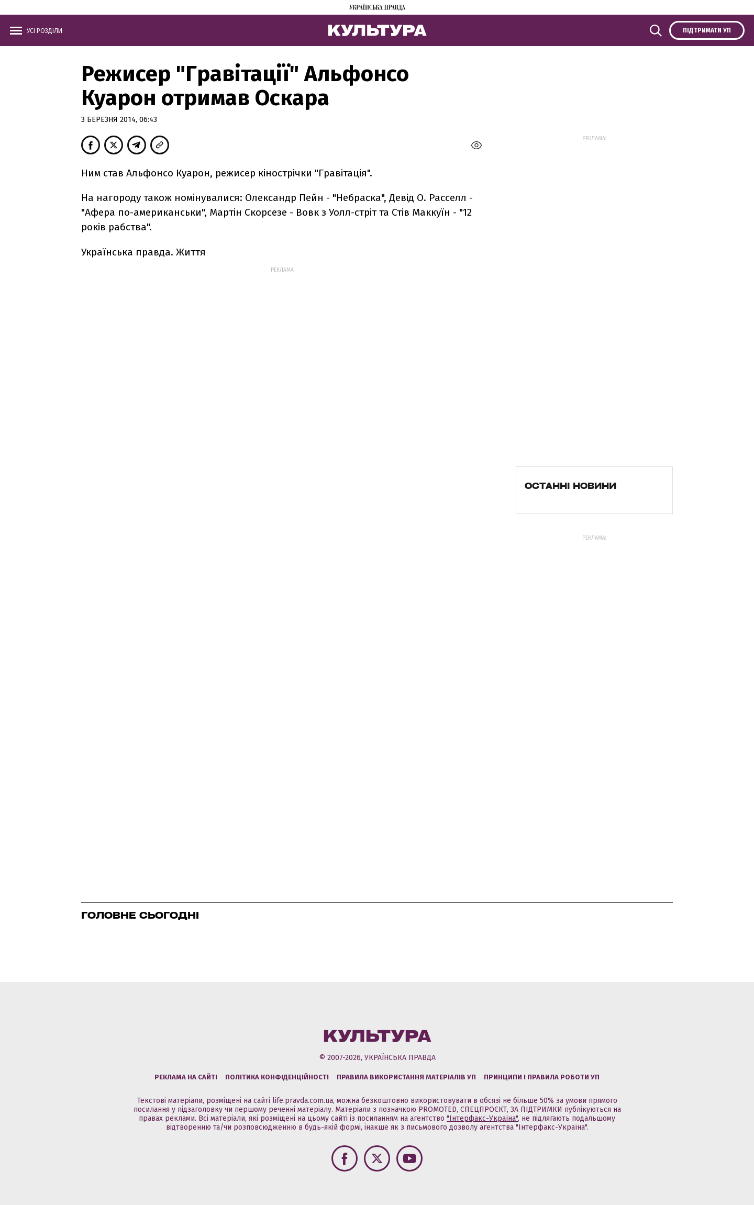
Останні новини (570, 486)
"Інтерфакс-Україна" (482, 1118)
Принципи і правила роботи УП (542, 1077)
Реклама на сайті (185, 1077)
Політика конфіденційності (277, 1077)
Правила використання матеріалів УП (406, 1077)
